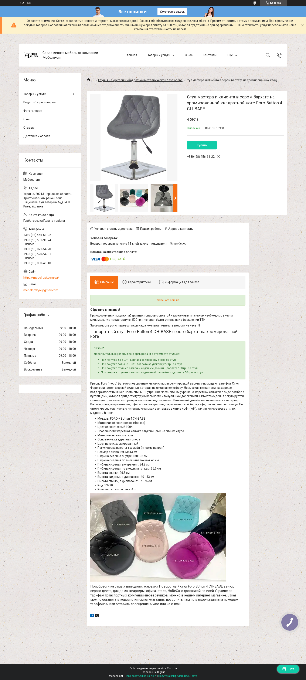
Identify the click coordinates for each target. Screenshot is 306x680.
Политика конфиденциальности (177, 675)
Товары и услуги (158, 55)
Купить (202, 145)
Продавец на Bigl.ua (153, 672)
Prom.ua (172, 668)
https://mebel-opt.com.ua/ (41, 277)
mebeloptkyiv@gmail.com (40, 290)
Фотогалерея (32, 110)
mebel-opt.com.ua (168, 300)
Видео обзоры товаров (39, 102)
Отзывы (28, 127)
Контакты (210, 55)
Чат (288, 669)
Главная (131, 55)
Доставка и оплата (36, 136)
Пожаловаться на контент (140, 675)
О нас (189, 55)
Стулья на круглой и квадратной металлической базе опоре (140, 80)
